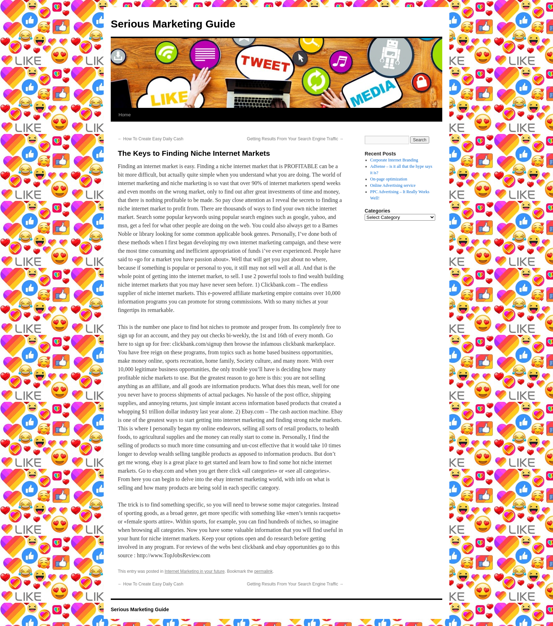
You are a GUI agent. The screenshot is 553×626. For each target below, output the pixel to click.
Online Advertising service (393, 185)
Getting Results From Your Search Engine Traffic (295, 138)
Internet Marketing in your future (195, 571)
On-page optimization (388, 179)
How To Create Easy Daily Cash (150, 138)
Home (125, 114)
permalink (263, 571)
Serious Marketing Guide (173, 24)
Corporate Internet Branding (394, 160)
